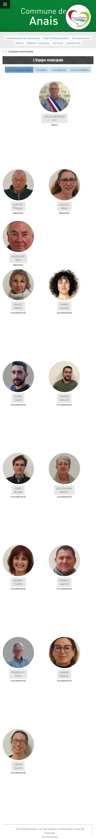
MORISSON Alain (18, 258)
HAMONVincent (64, 398)
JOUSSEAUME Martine (64, 490)
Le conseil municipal (19, 70)
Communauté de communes (23, 38)
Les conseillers (80, 70)
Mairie (19, 43)
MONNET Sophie (18, 582)
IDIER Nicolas (18, 490)
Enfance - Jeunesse (38, 43)
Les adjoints (59, 70)
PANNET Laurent (64, 582)
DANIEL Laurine (64, 306)
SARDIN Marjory (64, 674)
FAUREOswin (18, 398)
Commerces (73, 43)
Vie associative (81, 38)
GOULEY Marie (64, 206)
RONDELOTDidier (18, 674)
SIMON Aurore (18, 766)
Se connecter (50, 837)
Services (57, 43)
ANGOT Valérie (18, 306)
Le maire (41, 70)
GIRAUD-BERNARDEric (54, 118)
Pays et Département (56, 38)
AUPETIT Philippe (18, 206)
